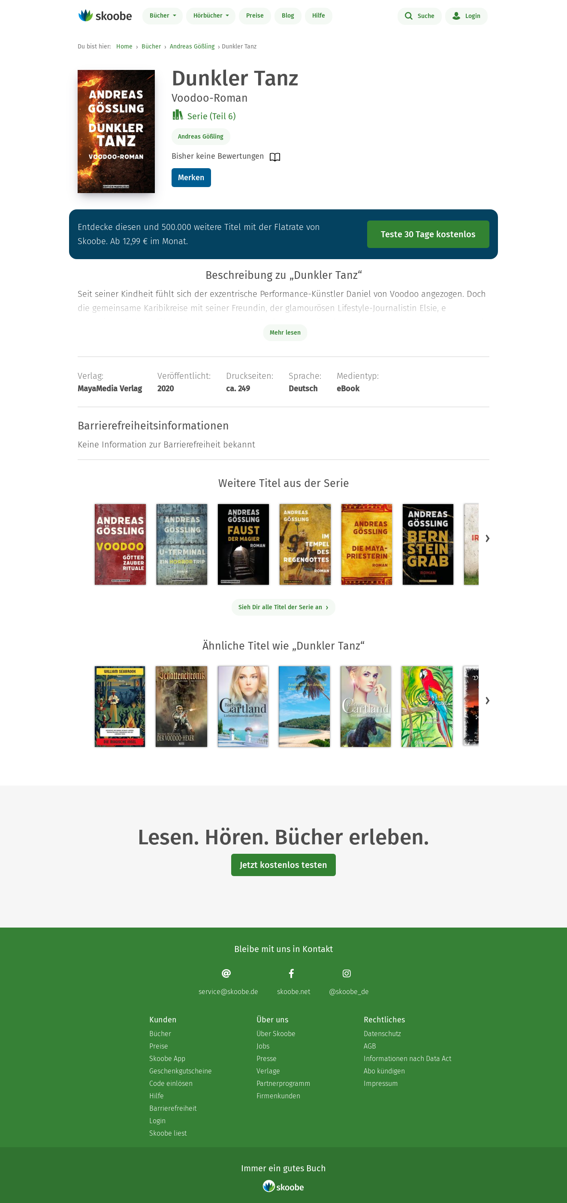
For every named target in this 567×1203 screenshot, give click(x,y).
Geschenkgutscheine (180, 1071)
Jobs (262, 1046)
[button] (488, 538)
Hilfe (318, 15)
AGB (370, 1046)
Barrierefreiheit (172, 1108)
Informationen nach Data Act (407, 1059)
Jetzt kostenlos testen (283, 865)
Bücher (160, 15)
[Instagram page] (348, 982)
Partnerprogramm (283, 1083)
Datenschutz (382, 1034)
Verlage (268, 1071)
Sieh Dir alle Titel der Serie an (283, 607)
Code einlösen (171, 1083)
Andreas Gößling (192, 46)
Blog (288, 15)
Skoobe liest (168, 1133)
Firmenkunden (278, 1096)
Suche (419, 15)
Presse (266, 1059)
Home (124, 46)
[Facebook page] (293, 982)
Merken (191, 177)
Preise (255, 15)
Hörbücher (208, 15)
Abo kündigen (384, 1071)
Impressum (381, 1083)
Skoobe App (167, 1059)
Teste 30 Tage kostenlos (428, 234)
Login (466, 15)
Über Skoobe (276, 1034)
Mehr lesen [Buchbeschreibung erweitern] (285, 332)
